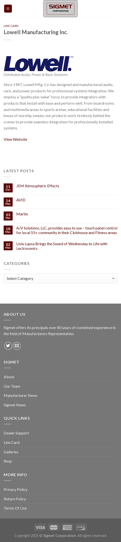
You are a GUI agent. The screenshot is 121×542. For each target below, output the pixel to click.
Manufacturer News (20, 395)
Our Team (12, 386)
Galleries (11, 451)
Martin (22, 214)
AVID (21, 199)
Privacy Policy (15, 489)
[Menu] (8, 9)
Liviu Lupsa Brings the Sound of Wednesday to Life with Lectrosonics (61, 246)
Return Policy (15, 498)
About (9, 376)
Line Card (11, 25)
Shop (8, 461)
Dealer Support (16, 433)
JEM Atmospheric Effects (37, 185)
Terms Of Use (15, 508)
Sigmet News (15, 404)
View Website (15, 139)
